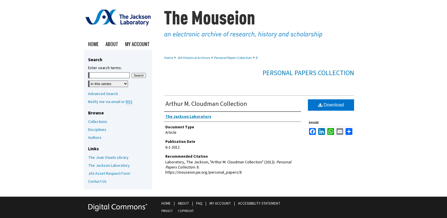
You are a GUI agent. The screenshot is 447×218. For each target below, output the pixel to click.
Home (168, 57)
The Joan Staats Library (108, 158)
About (183, 203)
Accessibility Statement (259, 203)
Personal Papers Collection (233, 57)
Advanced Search (103, 94)
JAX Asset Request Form (109, 173)
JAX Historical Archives (193, 57)
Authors (94, 138)
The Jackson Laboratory (109, 165)
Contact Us (97, 181)
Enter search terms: (105, 68)
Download (331, 104)
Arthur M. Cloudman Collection (206, 103)
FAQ (199, 203)
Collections (97, 122)
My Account (220, 203)
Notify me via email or (110, 102)
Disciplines (97, 130)
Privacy (166, 211)
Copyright (186, 211)
